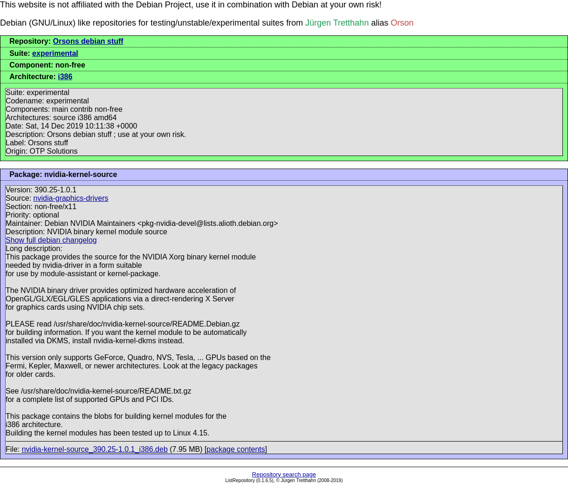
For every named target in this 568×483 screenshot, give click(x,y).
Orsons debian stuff (88, 41)
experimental (55, 53)
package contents (235, 449)
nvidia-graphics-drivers (71, 198)
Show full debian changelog (51, 240)
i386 (65, 77)
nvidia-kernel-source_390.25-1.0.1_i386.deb (95, 449)
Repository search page (284, 474)
